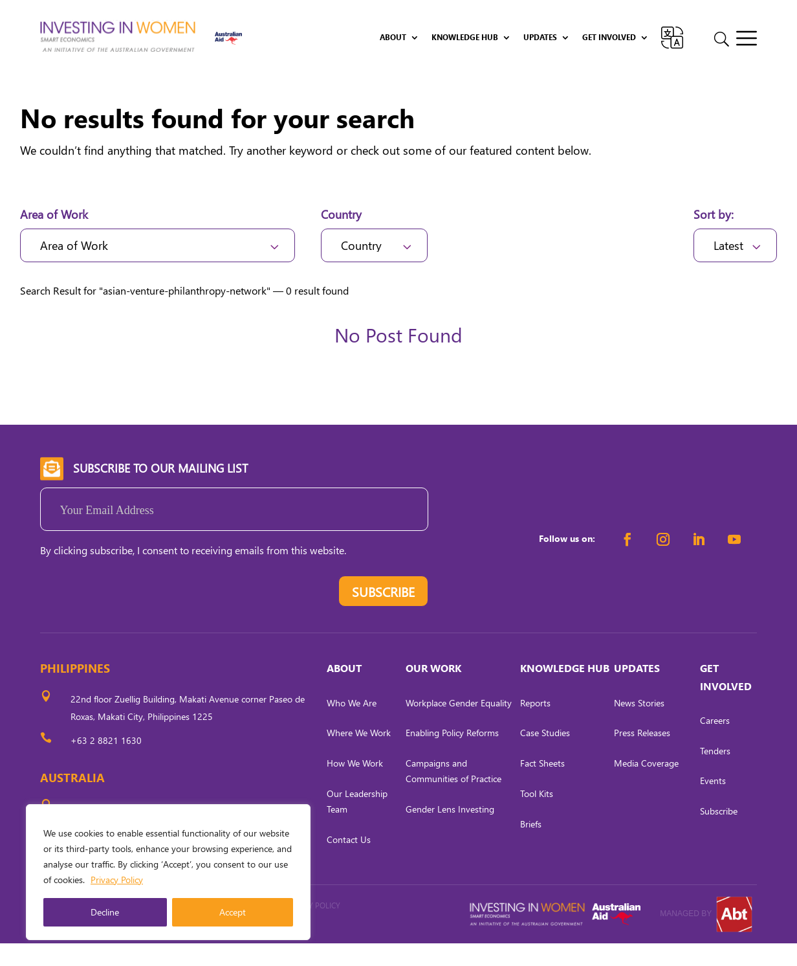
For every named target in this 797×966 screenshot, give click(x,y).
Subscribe (718, 834)
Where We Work (359, 756)
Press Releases (642, 756)
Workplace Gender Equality (459, 725)
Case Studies (545, 756)
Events (713, 804)
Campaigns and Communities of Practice (453, 794)
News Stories (639, 725)
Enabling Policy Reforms (452, 756)
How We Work (355, 786)
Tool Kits (536, 816)
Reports (535, 725)
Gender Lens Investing (450, 832)
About (393, 37)
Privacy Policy (117, 879)
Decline (105, 912)
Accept (232, 912)
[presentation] (138, 617)
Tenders (715, 773)
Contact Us (349, 862)
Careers (715, 743)
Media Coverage (646, 786)
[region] (168, 872)
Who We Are (352, 725)
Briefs (530, 846)
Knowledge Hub (464, 37)
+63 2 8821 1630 (106, 763)
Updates (540, 37)
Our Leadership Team (357, 824)
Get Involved (609, 37)
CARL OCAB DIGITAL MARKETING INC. (179, 945)
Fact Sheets (542, 786)
